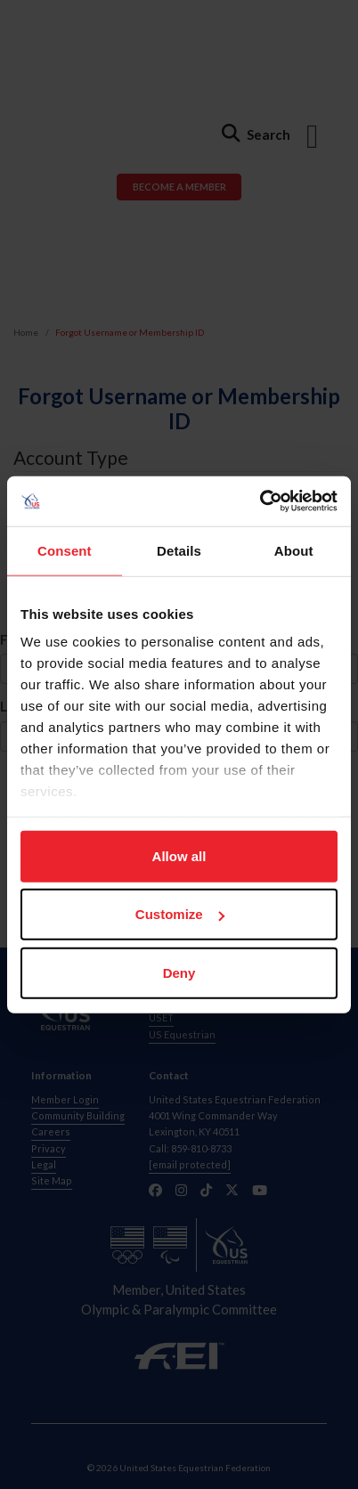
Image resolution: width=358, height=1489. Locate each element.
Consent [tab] (64, 549)
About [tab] (293, 549)
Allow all (179, 855)
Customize (179, 914)
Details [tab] (179, 549)
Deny (179, 972)
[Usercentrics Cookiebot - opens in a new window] (260, 501)
